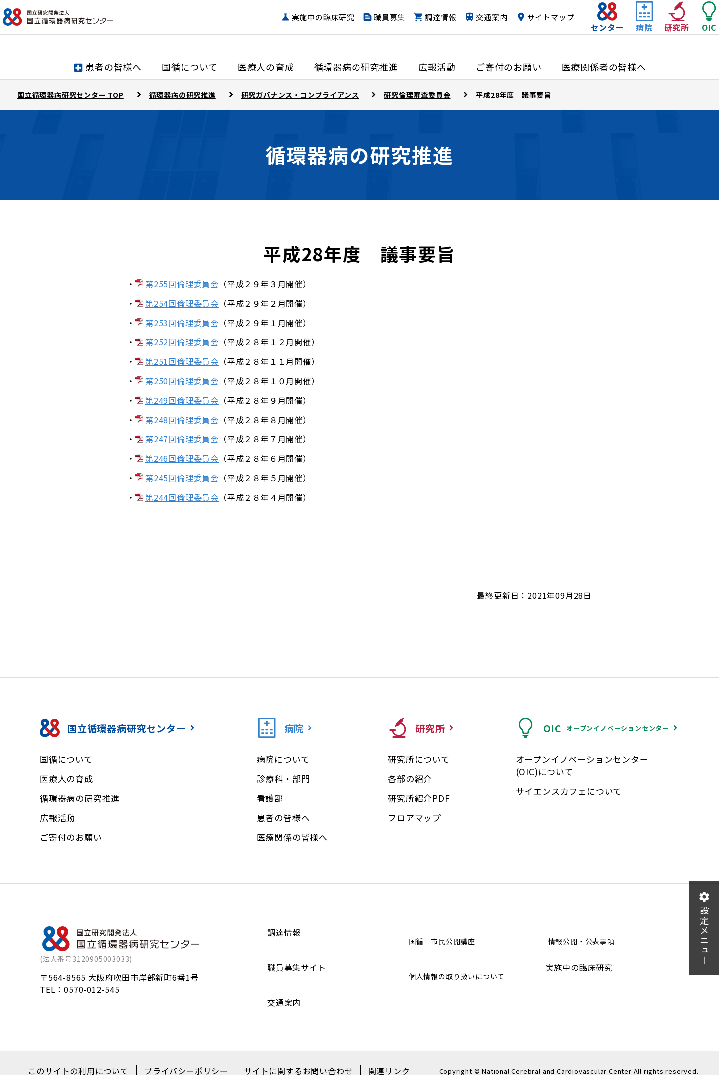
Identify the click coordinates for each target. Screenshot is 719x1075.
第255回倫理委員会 (182, 284)
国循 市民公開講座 (444, 932)
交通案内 (471, 27)
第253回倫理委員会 (182, 323)
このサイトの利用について (92, 1056)
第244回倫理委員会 (182, 497)
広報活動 (57, 817)
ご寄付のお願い (71, 837)
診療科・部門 (283, 778)
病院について (283, 759)
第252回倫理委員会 (182, 342)
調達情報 (420, 27)
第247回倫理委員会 (182, 439)
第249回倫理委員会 (182, 400)
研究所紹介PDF (419, 798)
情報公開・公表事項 (583, 932)
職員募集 (369, 27)
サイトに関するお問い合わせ (290, 1056)
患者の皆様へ (283, 817)
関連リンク (372, 1056)
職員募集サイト (296, 956)
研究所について (419, 759)
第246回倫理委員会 (182, 458)
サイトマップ (531, 27)
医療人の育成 (66, 778)
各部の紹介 (410, 778)
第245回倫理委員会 (182, 478)
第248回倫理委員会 (182, 420)
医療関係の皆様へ (292, 837)
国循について (66, 759)
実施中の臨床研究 (303, 27)
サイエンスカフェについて (569, 791)
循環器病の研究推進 (80, 798)
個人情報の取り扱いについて (460, 956)
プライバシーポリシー (189, 1056)
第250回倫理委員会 (182, 381)
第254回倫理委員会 (182, 303)
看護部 (270, 798)
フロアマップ (414, 817)
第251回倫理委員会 (182, 361)
